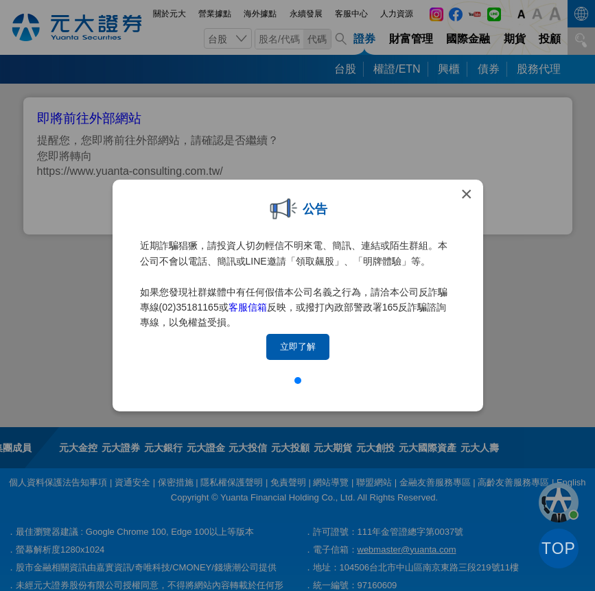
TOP (558, 548)
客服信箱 (248, 307)
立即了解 (298, 346)
